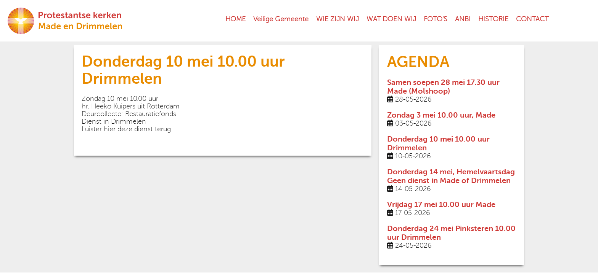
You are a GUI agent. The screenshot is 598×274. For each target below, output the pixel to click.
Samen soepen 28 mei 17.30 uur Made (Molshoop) (443, 87)
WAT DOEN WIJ (391, 19)
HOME (235, 19)
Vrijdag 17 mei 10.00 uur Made (441, 204)
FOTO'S (435, 19)
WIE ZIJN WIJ (337, 19)
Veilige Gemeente (281, 19)
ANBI (463, 19)
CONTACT (532, 19)
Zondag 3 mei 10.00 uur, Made (441, 115)
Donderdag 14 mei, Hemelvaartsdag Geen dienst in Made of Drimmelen (451, 176)
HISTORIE (493, 19)
